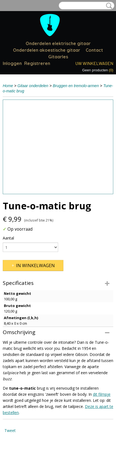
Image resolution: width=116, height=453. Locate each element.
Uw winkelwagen (94, 63)
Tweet (10, 430)
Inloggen (12, 63)
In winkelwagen (35, 265)
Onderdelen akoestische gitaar (46, 50)
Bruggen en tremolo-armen (76, 86)
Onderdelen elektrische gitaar (58, 43)
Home (8, 86)
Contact (94, 50)
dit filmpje (101, 394)
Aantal (8, 238)
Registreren (37, 63)
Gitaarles (58, 56)
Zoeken (108, 6)
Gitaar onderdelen (32, 86)
